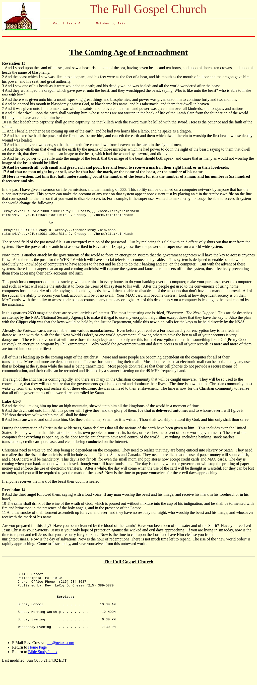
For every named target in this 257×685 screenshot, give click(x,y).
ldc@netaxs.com (60, 663)
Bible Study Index (42, 672)
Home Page (37, 667)
